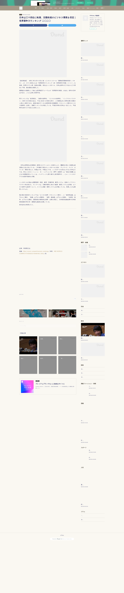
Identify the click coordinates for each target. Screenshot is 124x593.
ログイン (89, 2)
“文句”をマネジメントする (87, 565)
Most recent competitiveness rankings (36, 251)
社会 (97, 8)
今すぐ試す (79, 2)
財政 (70, 8)
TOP (50, 8)
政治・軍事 (63, 8)
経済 (74, 8)
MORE (102, 8)
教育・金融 (80, 8)
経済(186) (21, 294)
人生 (86, 8)
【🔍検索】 (56, 8)
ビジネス (92, 8)
